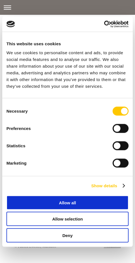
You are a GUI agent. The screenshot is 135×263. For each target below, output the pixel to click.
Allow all (67, 202)
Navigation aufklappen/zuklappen (67, 7)
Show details (104, 185)
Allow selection (67, 219)
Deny (67, 235)
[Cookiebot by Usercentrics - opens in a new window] (104, 24)
